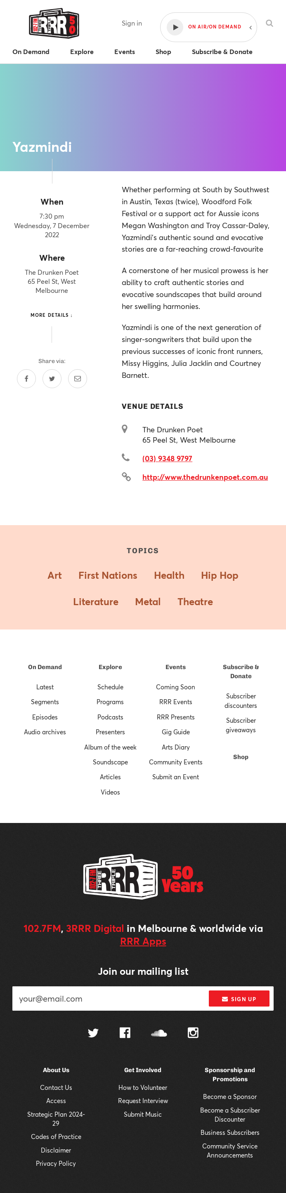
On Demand (45, 667)
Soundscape (110, 762)
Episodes (45, 717)
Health (169, 575)
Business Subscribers (230, 1132)
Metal (148, 601)
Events (175, 667)
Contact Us (56, 1087)
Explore (110, 667)
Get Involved (142, 1070)
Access (56, 1100)
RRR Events (175, 702)
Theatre (195, 601)
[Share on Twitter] (52, 378)
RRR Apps (143, 941)
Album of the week (110, 747)
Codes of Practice (56, 1136)
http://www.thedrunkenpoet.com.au (205, 477)
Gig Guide (176, 732)
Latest (45, 687)
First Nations (107, 575)
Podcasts (110, 717)
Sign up (239, 999)
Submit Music (143, 1114)
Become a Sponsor (230, 1096)
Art (54, 575)
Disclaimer (56, 1150)
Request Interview (143, 1100)
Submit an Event (175, 777)
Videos (110, 792)
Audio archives (45, 732)
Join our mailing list (143, 971)
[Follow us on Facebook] (125, 1033)
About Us (56, 1070)
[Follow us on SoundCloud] (159, 1034)
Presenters (110, 732)
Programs (110, 702)
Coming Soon (175, 687)
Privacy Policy (56, 1163)
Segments (45, 702)
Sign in (132, 23)
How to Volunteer (142, 1087)
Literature (95, 601)
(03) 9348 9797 (167, 458)
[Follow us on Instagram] (193, 1033)
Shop (240, 757)
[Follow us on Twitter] (93, 1034)
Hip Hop (220, 575)
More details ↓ (52, 315)
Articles (110, 777)
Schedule (110, 687)
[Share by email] (77, 378)
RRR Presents (176, 717)
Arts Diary (176, 747)
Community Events (176, 762)
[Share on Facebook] (26, 378)
